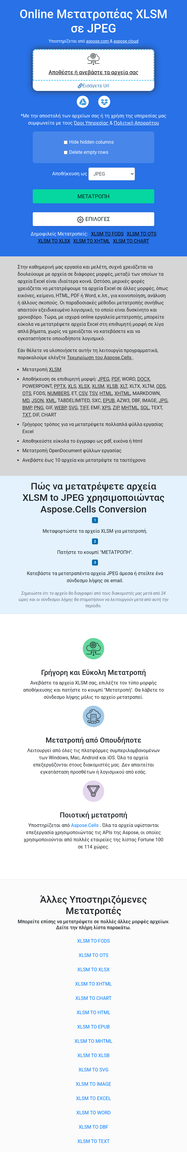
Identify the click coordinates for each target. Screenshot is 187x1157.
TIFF (84, 408)
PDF (115, 379)
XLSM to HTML (93, 1012)
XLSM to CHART (131, 241)
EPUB (109, 400)
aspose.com (98, 41)
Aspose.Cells (85, 825)
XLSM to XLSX (54, 241)
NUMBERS (58, 393)
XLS (72, 386)
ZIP (116, 408)
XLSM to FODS (107, 234)
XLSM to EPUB (93, 1027)
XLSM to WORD (93, 1113)
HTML (105, 393)
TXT (26, 415)
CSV (83, 393)
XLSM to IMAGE (93, 1084)
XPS (106, 408)
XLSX (84, 386)
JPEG (103, 379)
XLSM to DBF (93, 1127)
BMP (27, 408)
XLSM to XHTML (91, 241)
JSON (38, 400)
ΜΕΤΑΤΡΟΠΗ (93, 196)
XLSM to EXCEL (93, 1098)
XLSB (112, 386)
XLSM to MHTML (93, 1041)
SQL (145, 408)
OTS (26, 393)
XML (51, 400)
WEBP (60, 408)
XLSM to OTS (141, 234)
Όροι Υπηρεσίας (92, 123)
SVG (72, 408)
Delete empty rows (88, 152)
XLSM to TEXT (93, 1141)
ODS (161, 386)
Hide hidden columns (91, 142)
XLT (123, 386)
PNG (38, 408)
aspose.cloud (125, 41)
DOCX (143, 379)
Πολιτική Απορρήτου (136, 123)
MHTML (129, 408)
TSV (93, 393)
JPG (163, 400)
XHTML (122, 393)
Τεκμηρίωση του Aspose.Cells (100, 357)
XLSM (55, 369)
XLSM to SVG (94, 1070)
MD (25, 400)
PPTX (60, 386)
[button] (93, 219)
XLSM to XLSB (93, 1055)
